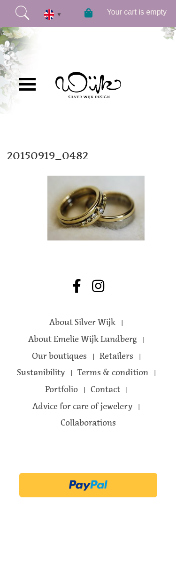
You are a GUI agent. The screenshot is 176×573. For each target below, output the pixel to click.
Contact (105, 389)
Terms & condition (112, 372)
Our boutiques (59, 356)
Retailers (116, 356)
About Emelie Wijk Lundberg (82, 339)
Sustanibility (41, 372)
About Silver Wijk (82, 322)
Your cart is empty (137, 12)
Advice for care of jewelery (82, 406)
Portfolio (61, 389)
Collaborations (88, 423)
